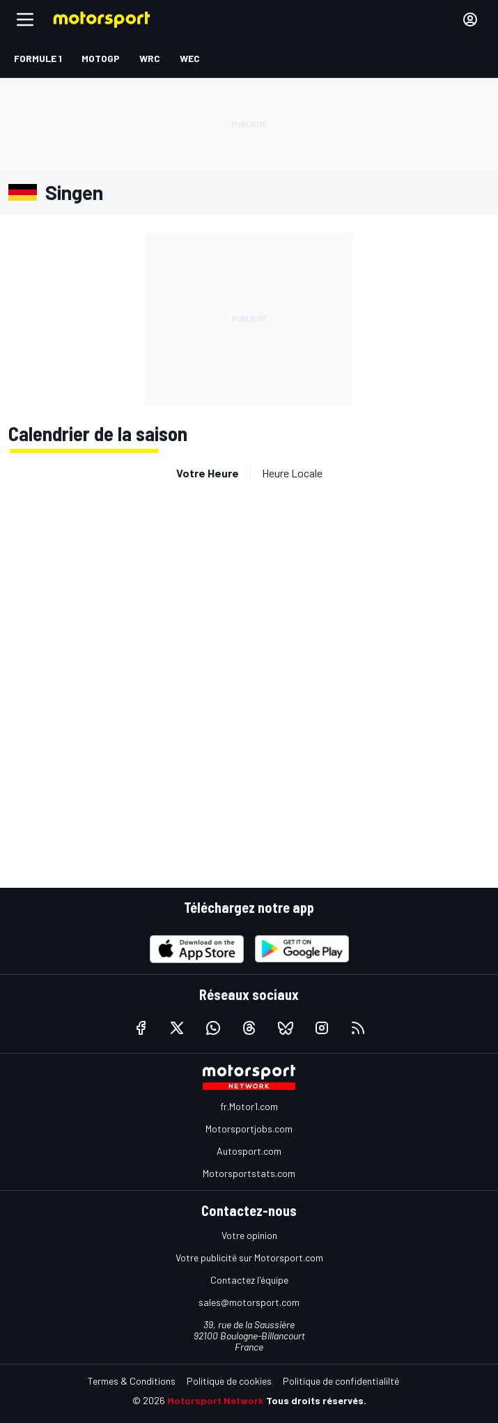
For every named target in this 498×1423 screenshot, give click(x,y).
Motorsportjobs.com (249, 1128)
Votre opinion (249, 1235)
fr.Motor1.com (249, 1106)
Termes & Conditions (132, 1381)
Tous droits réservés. (316, 1400)
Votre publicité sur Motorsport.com (249, 1257)
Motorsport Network (215, 1400)
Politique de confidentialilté (341, 1381)
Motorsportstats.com (249, 1173)
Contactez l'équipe (249, 1280)
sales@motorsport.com (249, 1302)
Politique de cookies (229, 1381)
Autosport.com (249, 1151)
